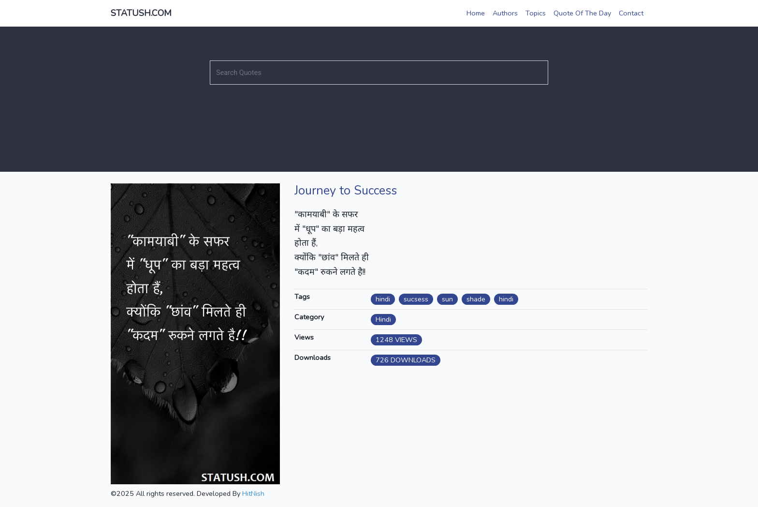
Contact (631, 13)
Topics (535, 13)
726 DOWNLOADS (406, 360)
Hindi (383, 319)
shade (475, 299)
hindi (383, 299)
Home (475, 13)
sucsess (416, 299)
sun (447, 299)
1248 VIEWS (396, 339)
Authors (505, 13)
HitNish (253, 493)
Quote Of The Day (582, 13)
